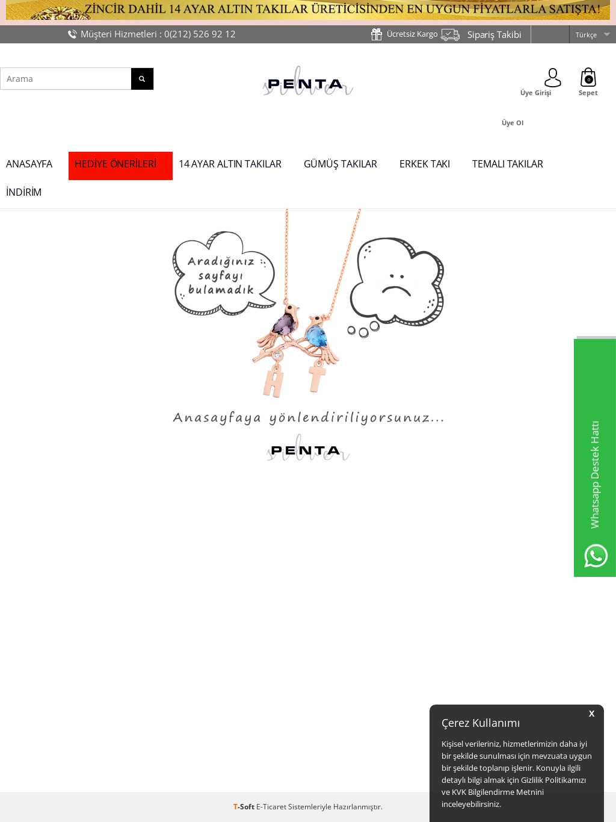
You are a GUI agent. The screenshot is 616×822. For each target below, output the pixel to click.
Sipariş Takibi (494, 34)
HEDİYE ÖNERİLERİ (115, 163)
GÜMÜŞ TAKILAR (341, 163)
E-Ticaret (271, 807)
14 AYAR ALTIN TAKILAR (230, 163)
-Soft (244, 807)
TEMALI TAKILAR (507, 163)
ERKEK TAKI (424, 163)
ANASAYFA (29, 163)
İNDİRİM (24, 192)
